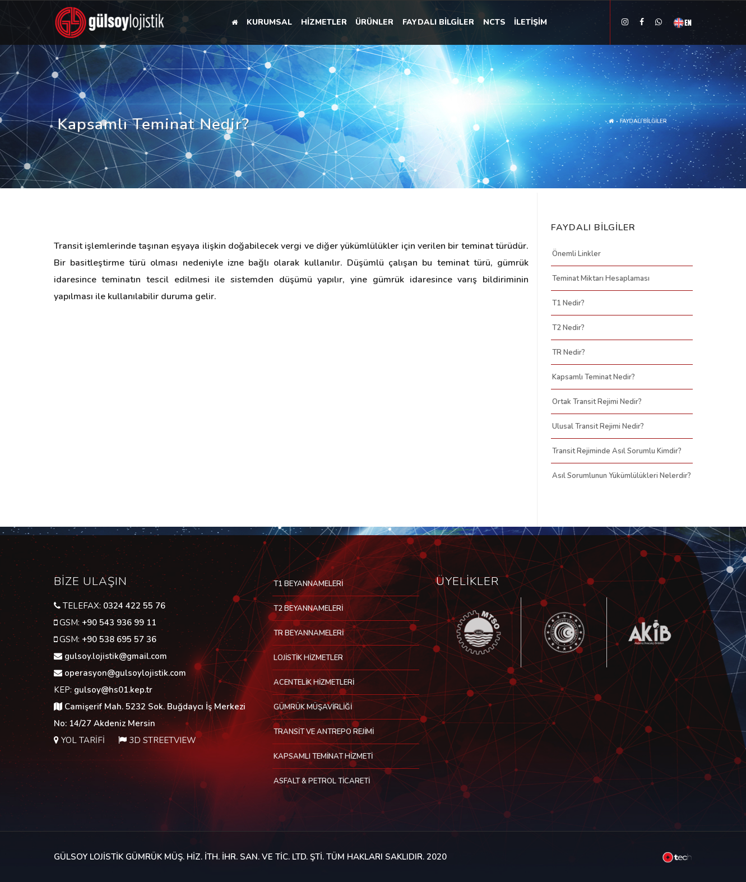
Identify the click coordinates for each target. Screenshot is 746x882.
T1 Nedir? (568, 303)
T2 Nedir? (568, 328)
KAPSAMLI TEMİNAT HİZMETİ (323, 756)
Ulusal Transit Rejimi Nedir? (598, 426)
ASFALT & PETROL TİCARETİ (322, 781)
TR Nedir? (568, 352)
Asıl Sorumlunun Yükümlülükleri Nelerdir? (621, 476)
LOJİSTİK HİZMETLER (308, 658)
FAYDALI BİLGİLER (439, 22)
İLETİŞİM (531, 22)
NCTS (495, 22)
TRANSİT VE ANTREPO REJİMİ (324, 732)
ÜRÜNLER (375, 22)
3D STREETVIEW (162, 740)
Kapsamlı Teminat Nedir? (593, 377)
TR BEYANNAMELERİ (309, 633)
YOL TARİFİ (83, 740)
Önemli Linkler (576, 254)
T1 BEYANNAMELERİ (308, 584)
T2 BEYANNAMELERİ (308, 609)
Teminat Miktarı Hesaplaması (601, 278)
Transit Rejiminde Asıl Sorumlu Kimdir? (617, 451)
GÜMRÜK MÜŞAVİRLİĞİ (313, 707)
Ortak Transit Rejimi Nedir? (597, 402)
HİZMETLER (324, 22)
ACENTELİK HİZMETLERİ (314, 682)
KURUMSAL (269, 22)
